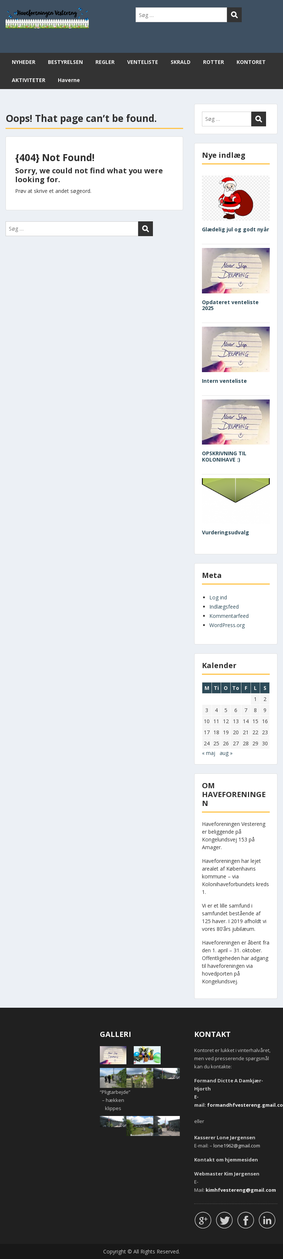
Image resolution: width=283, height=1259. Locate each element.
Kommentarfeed (229, 615)
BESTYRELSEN (65, 61)
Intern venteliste (224, 380)
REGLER (105, 61)
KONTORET (251, 61)
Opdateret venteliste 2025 (230, 305)
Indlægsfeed (224, 606)
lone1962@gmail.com (236, 1145)
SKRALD (181, 61)
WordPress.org (227, 625)
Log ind (218, 597)
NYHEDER (23, 61)
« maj (208, 752)
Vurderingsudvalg (225, 532)
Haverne (69, 80)
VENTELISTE (142, 61)
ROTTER (213, 61)
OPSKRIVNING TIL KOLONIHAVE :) (224, 456)
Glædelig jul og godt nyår (235, 229)
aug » (226, 752)
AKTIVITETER (28, 80)
